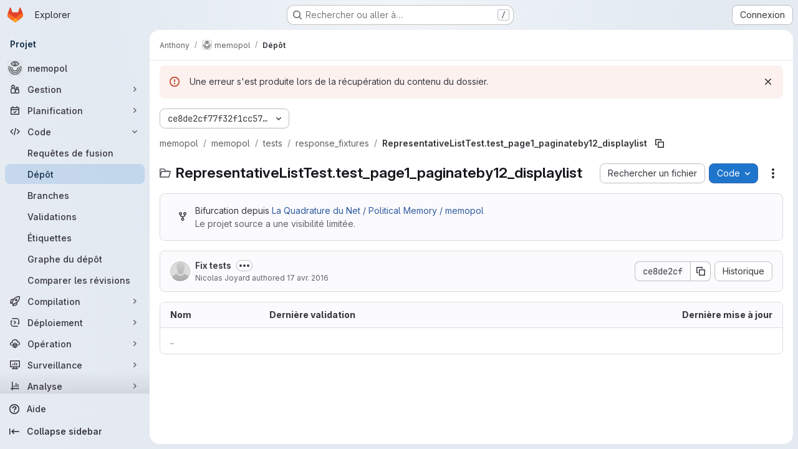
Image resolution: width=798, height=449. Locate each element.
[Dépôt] (75, 174)
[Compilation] (75, 301)
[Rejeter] (768, 81)
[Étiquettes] (75, 238)
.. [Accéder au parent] (172, 341)
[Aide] (75, 409)
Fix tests (213, 265)
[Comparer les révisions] (75, 280)
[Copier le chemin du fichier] (660, 143)
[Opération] (75, 344)
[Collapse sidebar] (75, 432)
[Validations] (75, 216)
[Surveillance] (75, 365)
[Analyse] (75, 386)
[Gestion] (75, 89)
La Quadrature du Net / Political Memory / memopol (378, 210)
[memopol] (75, 68)
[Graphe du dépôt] (75, 259)
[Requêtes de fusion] (75, 153)
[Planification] (75, 110)
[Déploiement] (75, 322)
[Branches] (75, 195)
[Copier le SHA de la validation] (701, 271)
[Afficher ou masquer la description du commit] (244, 265)
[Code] (75, 132)
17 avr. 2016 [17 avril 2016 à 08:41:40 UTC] (308, 277)
